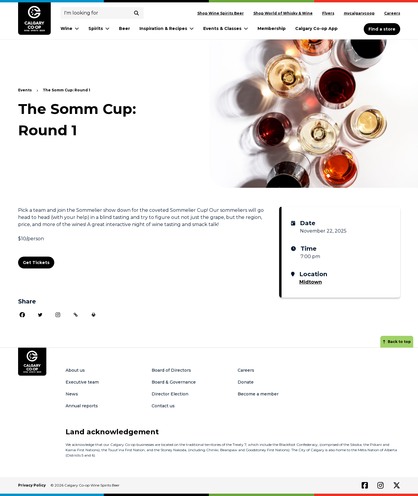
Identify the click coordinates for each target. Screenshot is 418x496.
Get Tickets (36, 262)
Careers (392, 13)
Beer (124, 28)
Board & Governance (174, 382)
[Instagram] (57, 314)
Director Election (170, 394)
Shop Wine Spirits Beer (220, 13)
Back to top (397, 341)
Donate (246, 382)
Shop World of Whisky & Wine (283, 13)
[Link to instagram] (380, 485)
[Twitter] (40, 314)
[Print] (93, 314)
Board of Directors (171, 370)
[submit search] (136, 13)
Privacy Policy (32, 485)
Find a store (381, 29)
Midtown (310, 282)
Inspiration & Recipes (166, 28)
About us (75, 370)
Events (25, 90)
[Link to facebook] (365, 485)
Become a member (258, 394)
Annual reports (82, 405)
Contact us (163, 405)
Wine (70, 28)
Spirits (98, 28)
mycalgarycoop (359, 13)
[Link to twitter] (396, 485)
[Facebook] (22, 314)
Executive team (82, 382)
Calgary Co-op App (316, 28)
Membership (272, 28)
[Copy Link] (75, 314)
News (72, 394)
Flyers (328, 13)
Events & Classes (225, 28)
